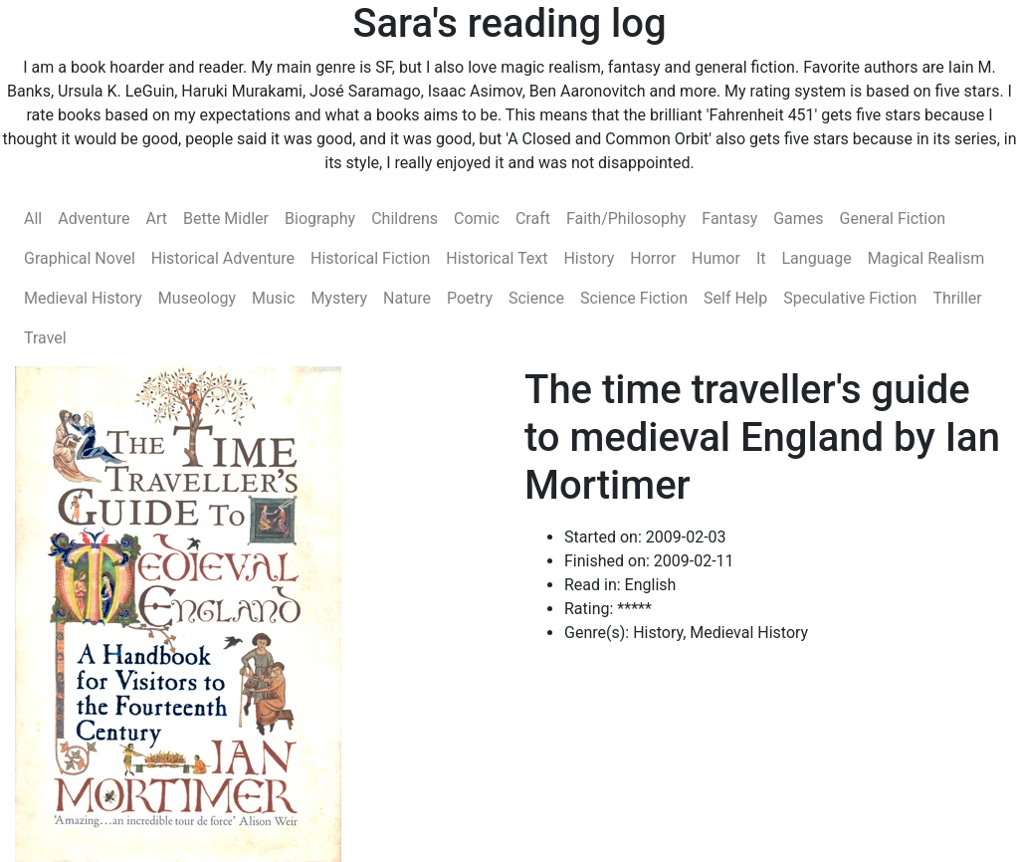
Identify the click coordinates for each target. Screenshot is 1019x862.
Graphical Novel (79, 258)
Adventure (93, 218)
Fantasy (729, 218)
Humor (716, 258)
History (588, 258)
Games (798, 218)
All (33, 218)
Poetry (470, 298)
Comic (477, 218)
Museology (197, 298)
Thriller (956, 298)
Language (817, 258)
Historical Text (496, 258)
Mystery (338, 298)
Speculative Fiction (850, 298)
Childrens (404, 218)
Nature (407, 298)
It (761, 258)
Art (155, 218)
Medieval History (83, 298)
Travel (45, 337)
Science (536, 298)
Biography (320, 218)
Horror (653, 258)
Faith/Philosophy (626, 218)
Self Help (735, 298)
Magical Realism (926, 258)
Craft (532, 218)
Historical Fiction (370, 258)
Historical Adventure (223, 258)
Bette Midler (226, 218)
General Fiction (893, 218)
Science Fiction (634, 298)
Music (273, 298)
